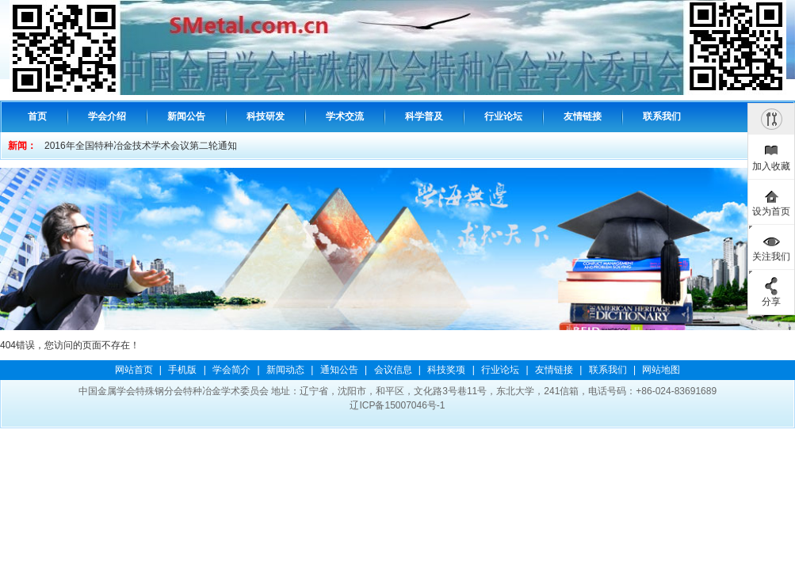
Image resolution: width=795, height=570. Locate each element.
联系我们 (608, 369)
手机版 (182, 369)
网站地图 (661, 369)
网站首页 (134, 369)
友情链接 (554, 369)
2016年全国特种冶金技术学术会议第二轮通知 (140, 145)
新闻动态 (285, 369)
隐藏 (771, 119)
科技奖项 (446, 369)
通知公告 (339, 369)
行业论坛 (500, 369)
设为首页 (771, 211)
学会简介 (231, 369)
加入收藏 (771, 166)
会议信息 (393, 369)
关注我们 (771, 256)
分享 (771, 301)
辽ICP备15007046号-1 (397, 405)
